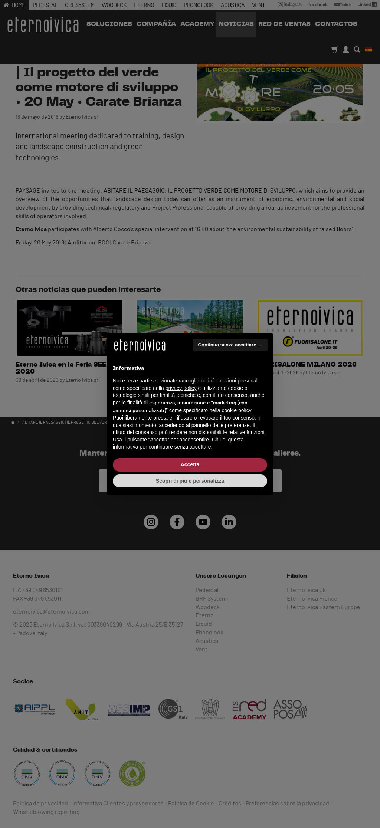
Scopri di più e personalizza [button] (190, 481)
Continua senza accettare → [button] (230, 345)
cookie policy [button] (236, 410)
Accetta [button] (190, 464)
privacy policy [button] (181, 388)
